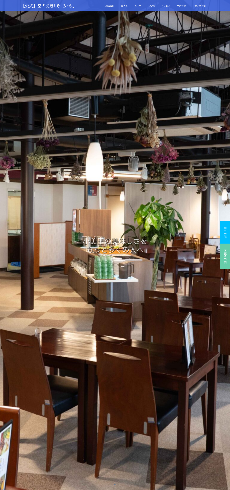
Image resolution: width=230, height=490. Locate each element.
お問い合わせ (199, 5)
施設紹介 (109, 5)
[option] (115, 245)
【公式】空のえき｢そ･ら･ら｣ (48, 6)
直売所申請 (225, 256)
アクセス (165, 5)
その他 (151, 5)
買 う (137, 5)
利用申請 (225, 232)
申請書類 (181, 5)
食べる (124, 5)
